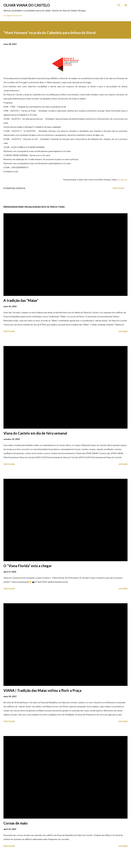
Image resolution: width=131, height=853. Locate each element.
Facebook (17, 15)
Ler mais (123, 331)
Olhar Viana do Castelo (26, 5)
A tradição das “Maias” (20, 300)
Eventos (20, 188)
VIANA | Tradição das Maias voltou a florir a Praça (42, 690)
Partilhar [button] (118, 188)
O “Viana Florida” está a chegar (27, 566)
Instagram (8, 15)
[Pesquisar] (119, 5)
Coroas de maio (15, 823)
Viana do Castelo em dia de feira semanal (35, 433)
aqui (119, 179)
